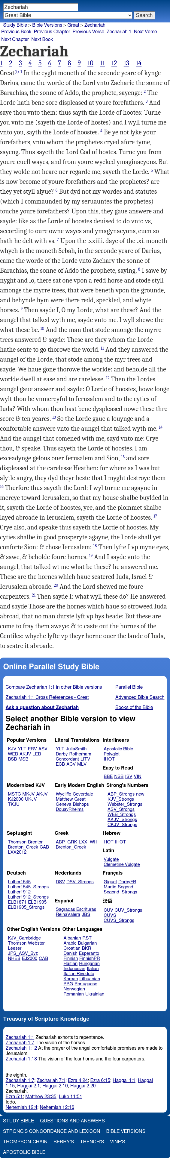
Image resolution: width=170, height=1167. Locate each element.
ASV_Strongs (121, 809)
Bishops (81, 804)
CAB (44, 847)
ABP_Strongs (121, 794)
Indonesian (75, 968)
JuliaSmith (76, 749)
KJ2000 (15, 799)
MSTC (14, 794)
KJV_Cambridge (24, 938)
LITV (85, 759)
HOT (108, 842)
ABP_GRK (66, 842)
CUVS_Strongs (119, 920)
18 (95, 545)
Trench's (92, 1141)
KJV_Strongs (121, 799)
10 (90, 63)
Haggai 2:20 (83, 1085)
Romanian (74, 994)
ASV (42, 749)
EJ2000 (29, 958)
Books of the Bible (134, 707)
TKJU (14, 804)
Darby (62, 754)
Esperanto (89, 953)
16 (2, 486)
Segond (125, 887)
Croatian (72, 948)
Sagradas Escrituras (76, 909)
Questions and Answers (72, 1121)
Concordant (67, 759)
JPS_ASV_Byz (23, 953)
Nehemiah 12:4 (22, 1107)
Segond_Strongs (120, 892)
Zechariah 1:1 (20, 1037)
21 (33, 595)
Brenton (36, 842)
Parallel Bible (129, 687)
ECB (60, 764)
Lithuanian (89, 979)
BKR (86, 948)
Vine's (117, 1141)
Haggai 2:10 (55, 1085)
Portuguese (85, 984)
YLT (22, 749)
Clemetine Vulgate (122, 864)
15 (123, 456)
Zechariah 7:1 (51, 1080)
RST (87, 938)
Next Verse (145, 31)
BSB (12, 759)
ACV (71, 764)
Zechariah (94, 25)
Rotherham (80, 754)
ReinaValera (68, 914)
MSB (23, 759)
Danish (70, 953)
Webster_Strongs (125, 804)
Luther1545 (19, 882)
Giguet (110, 882)
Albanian (72, 938)
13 (126, 63)
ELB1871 (17, 902)
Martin (110, 887)
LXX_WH (88, 842)
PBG (68, 984)
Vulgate (111, 859)
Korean (71, 979)
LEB (36, 754)
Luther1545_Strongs (28, 887)
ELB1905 (37, 902)
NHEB (14, 958)
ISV (128, 776)
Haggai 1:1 (124, 1080)
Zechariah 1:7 (20, 1042)
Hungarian (89, 963)
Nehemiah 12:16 (57, 1107)
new (140, 794)
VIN (137, 776)
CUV (108, 910)
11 (102, 63)
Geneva (63, 804)
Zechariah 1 (119, 31)
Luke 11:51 (70, 1096)
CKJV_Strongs (122, 824)
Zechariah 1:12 (21, 1048)
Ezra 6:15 (100, 1080)
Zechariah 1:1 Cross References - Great (47, 697)
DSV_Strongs (80, 882)
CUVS (110, 915)
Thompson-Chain (25, 1141)
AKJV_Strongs (122, 819)
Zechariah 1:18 (21, 1059)
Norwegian (74, 989)
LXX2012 (17, 852)
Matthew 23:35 (40, 1096)
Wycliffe (63, 794)
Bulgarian (87, 943)
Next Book (42, 39)
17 (155, 516)
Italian (93, 968)
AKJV (25, 754)
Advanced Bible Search (139, 697)
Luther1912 (19, 892)
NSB (118, 776)
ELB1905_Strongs (26, 907)
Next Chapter (15, 39)
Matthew (64, 799)
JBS (86, 914)
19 (91, 555)
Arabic (70, 943)
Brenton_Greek (23, 847)
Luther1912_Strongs (28, 897)
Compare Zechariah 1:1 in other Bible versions (54, 687)
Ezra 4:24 (78, 1080)
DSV (60, 882)
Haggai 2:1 (28, 1085)
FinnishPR (89, 958)
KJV (12, 749)
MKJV (29, 794)
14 (138, 63)
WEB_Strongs (122, 814)
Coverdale (83, 794)
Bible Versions (47, 25)
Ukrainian (94, 994)
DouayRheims (70, 809)
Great (73, 25)
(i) (16, 71)
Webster (36, 943)
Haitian (71, 963)
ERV (32, 749)
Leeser (14, 948)
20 (56, 585)
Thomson (17, 842)
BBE (108, 776)
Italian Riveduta (79, 974)
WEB (13, 754)
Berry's (63, 1141)
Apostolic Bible (24, 1152)
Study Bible (15, 25)
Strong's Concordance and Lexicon (51, 1131)
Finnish (71, 958)
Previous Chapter (52, 31)
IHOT (109, 759)
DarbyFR (127, 882)
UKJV (31, 799)
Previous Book (16, 31)
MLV (82, 764)
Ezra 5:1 (14, 1096)
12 (114, 63)
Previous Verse (88, 31)
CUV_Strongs (128, 910)
